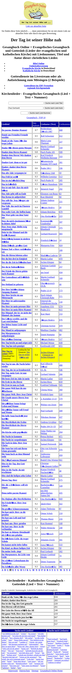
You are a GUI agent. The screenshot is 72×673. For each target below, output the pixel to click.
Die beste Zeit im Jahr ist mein (16, 379)
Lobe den (30, 659)
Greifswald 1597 (48, 346)
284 (60, 184)
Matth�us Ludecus (49, 255)
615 (60, 310)
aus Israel (45, 272)
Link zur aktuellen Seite (36, 26)
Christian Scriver (48, 326)
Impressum (13, 671)
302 (60, 551)
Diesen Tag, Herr (9, 480)
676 (60, 320)
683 (60, 234)
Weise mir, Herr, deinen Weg (28, 646)
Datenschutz (24, 671)
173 (60, 290)
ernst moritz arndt (62, 654)
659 (60, 382)
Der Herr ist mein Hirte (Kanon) (16, 310)
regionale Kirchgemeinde (38, 88)
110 (60, 394)
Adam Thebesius (48, 509)
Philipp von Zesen (48, 405)
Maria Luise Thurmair (46, 142)
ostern (42, 646)
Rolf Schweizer (47, 136)
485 (60, 566)
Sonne (42, 666)
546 (60, 370)
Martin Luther (47, 259)
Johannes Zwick (48, 540)
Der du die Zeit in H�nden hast (16, 262)
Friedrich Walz (62, 641)
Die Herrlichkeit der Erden (14, 422)
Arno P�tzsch (47, 534)
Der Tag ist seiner (7, 352)
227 (60, 142)
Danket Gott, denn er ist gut (14, 162)
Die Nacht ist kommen (12, 436)
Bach (61, 656)
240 (60, 528)
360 (60, 390)
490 (60, 365)
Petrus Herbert (47, 436)
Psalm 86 (57, 652)
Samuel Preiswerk (48, 444)
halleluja (5, 668)
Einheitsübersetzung (38, 66)
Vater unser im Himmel (30, 666)
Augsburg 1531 (47, 306)
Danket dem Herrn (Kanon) (14, 152)
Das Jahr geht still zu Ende (14, 194)
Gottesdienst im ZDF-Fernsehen (38, 85)
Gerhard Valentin (48, 374)
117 (60, 339)
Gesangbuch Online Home (51, 671)
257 (60, 267)
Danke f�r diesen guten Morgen (17, 148)
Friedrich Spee (47, 394)
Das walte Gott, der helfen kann (16, 212)
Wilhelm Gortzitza (49, 177)
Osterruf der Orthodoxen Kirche (49, 302)
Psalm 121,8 (46, 290)
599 (60, 152)
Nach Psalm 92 (47, 180)
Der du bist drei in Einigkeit (14, 259)
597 (60, 222)
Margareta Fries (47, 245)
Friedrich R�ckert (49, 240)
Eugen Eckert (52, 656)
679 (60, 212)
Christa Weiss (47, 390)
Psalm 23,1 (45, 310)
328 (60, 486)
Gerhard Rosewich (49, 234)
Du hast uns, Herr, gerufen (14, 523)
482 (60, 330)
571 (60, 296)
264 (60, 432)
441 (60, 540)
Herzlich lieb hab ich (9, 657)
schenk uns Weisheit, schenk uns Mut (31, 655)
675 (60, 480)
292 (60, 189)
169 (60, 278)
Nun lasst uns (14, 666)
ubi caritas (28, 638)
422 (60, 504)
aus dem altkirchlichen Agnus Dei (47, 493)
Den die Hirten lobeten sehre (15, 255)
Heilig (13, 668)
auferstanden (33, 644)
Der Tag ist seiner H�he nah (24, 354)
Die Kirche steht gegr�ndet (14, 432)
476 (60, 450)
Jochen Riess (46, 382)
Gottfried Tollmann (49, 385)
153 (60, 314)
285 (60, 180)
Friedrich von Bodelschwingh (54, 648)
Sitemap (35, 671)
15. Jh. (43, 370)
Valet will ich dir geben (10, 649)
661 (60, 460)
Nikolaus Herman (48, 417)
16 (60, 440)
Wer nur (11, 651)
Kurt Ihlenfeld (47, 197)
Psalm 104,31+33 (48, 426)
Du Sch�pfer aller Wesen (13, 567)
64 (60, 262)
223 (60, 216)
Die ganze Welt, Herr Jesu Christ (17, 394)
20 (60, 207)
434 (60, 272)
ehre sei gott (13, 642)
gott (30, 663)
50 (60, 548)
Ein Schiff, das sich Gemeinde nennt (21, 658)
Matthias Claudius (48, 330)
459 (60, 455)
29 (60, 255)
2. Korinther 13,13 (49, 399)
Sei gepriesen (12, 653)
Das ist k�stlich (9, 184)
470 (60, 259)
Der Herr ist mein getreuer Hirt (16, 306)
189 (60, 250)
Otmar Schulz (47, 513)
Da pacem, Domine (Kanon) (14, 130)
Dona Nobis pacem (21, 640)
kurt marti (51, 645)
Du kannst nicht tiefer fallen (14, 545)
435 (60, 493)
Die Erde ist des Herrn (12, 382)
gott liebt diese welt (26, 653)
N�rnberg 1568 (48, 173)
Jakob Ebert (46, 504)
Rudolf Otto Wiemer (49, 460)
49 (60, 284)
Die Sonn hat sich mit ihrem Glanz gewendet (14, 449)
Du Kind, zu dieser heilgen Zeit (16, 548)
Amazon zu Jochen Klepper (47, 356)
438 (60, 343)
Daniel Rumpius (48, 334)
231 (60, 476)
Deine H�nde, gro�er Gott (14, 245)
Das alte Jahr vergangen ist (14, 173)
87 (60, 509)
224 (60, 534)
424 (60, 245)
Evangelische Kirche (31, 68)
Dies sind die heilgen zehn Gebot (16, 476)
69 (60, 334)
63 (60, 194)
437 (60, 417)
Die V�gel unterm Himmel (14, 460)
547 (60, 426)
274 (60, 306)
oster (10, 640)
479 (60, 326)
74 (60, 556)
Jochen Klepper (47, 262)
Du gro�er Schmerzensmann (15, 509)
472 (60, 346)
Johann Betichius (48, 212)
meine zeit (25, 649)
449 (60, 411)
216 (60, 519)
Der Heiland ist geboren (12, 284)
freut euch (19, 651)
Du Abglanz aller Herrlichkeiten (16, 499)
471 (60, 436)
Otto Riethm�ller (48, 216)
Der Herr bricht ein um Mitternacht (12, 296)
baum (9, 661)
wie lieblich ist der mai (10, 634)
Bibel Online (38, 63)
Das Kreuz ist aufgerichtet (14, 197)
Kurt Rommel (47, 523)
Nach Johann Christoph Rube (47, 296)
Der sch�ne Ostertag (11, 339)
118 (60, 302)
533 (60, 545)
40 (60, 471)
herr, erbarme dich (16, 638)
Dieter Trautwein (48, 562)
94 (60, 197)
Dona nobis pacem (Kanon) (14, 493)
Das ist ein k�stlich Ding (13, 180)
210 (60, 513)
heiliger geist (11, 655)
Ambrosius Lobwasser (45, 455)
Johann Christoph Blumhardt (48, 228)
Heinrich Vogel (47, 189)
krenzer (50, 643)
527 (60, 422)
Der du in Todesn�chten (13, 267)
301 (60, 162)
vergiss (23, 634)
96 (60, 562)
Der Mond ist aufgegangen (14, 330)
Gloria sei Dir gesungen (28, 657)
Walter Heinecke (48, 528)
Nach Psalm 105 (48, 152)
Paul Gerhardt (47, 411)
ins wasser (32, 634)
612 (60, 136)
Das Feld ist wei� (10, 177)
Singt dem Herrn (20, 661)
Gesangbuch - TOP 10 (36, 117)
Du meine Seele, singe (11, 551)
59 (60, 173)
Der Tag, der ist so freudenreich (16, 370)
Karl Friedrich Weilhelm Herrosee (49, 156)
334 (60, 148)
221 (60, 201)
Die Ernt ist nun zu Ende (13, 385)
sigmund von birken (61, 660)
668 (60, 130)
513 (60, 177)
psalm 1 (60, 645)
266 (60, 374)
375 (60, 228)
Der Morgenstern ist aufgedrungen (11, 334)
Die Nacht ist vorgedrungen (14, 440)
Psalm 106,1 (46, 168)
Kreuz (37, 653)
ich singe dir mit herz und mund (24, 636)
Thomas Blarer (47, 519)
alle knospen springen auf (18, 644)
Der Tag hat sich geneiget (13, 346)
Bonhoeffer (59, 658)
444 (60, 405)
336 (60, 168)
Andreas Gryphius (48, 422)
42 (60, 465)
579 (60, 399)
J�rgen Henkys (48, 207)
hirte (19, 668)
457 (60, 355)
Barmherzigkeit (21, 663)
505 (60, 385)
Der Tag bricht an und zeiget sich (17, 343)
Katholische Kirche (31, 71)
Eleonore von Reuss (49, 194)
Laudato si (23, 642)
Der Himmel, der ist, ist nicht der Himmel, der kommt (17, 314)
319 (60, 379)
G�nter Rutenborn (49, 184)
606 (60, 444)
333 (60, 156)
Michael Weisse (47, 343)
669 (60, 499)
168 (60, 523)
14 (60, 240)
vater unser (32, 661)
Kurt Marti (45, 314)
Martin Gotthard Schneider (48, 147)
